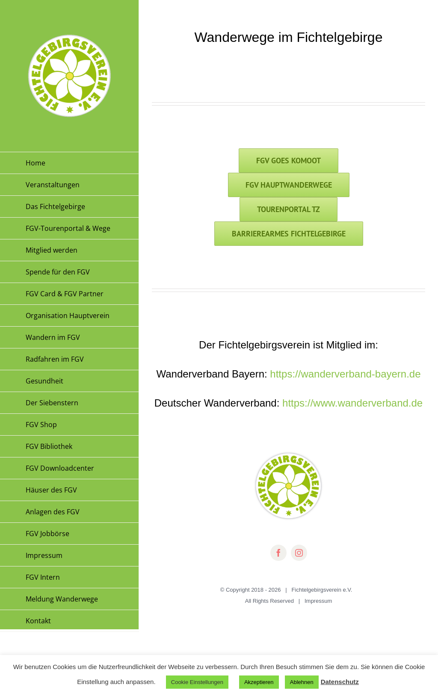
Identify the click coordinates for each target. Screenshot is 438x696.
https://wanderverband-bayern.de (345, 374)
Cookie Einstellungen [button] (197, 682)
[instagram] (299, 553)
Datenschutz (340, 681)
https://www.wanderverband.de (352, 403)
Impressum (318, 601)
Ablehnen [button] (302, 682)
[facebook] (278, 553)
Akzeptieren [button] (259, 682)
